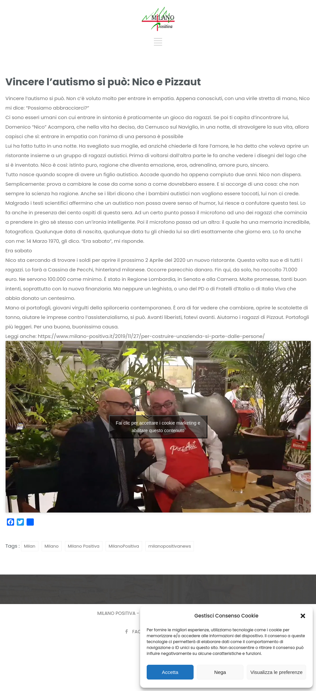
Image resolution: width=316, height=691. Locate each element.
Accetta (170, 672)
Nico (304, 98)
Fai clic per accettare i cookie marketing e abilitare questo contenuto (158, 426)
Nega (220, 672)
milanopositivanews (169, 546)
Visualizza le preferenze (276, 672)
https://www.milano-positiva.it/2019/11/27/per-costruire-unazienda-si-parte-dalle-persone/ (151, 336)
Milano (52, 546)
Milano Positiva (83, 546)
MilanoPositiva (124, 546)
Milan (29, 546)
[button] (303, 616)
